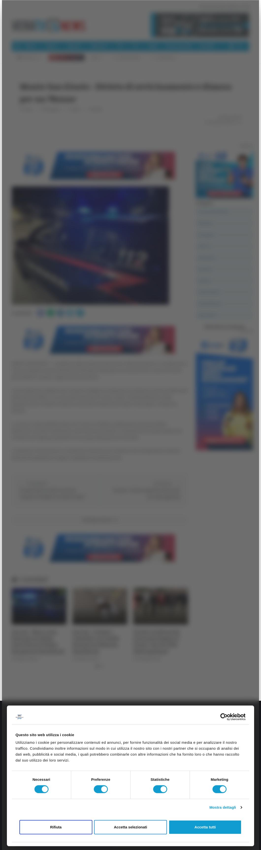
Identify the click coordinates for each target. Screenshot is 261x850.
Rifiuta (56, 827)
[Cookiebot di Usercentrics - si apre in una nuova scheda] (223, 716)
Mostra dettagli (222, 807)
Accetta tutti (205, 827)
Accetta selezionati (130, 827)
